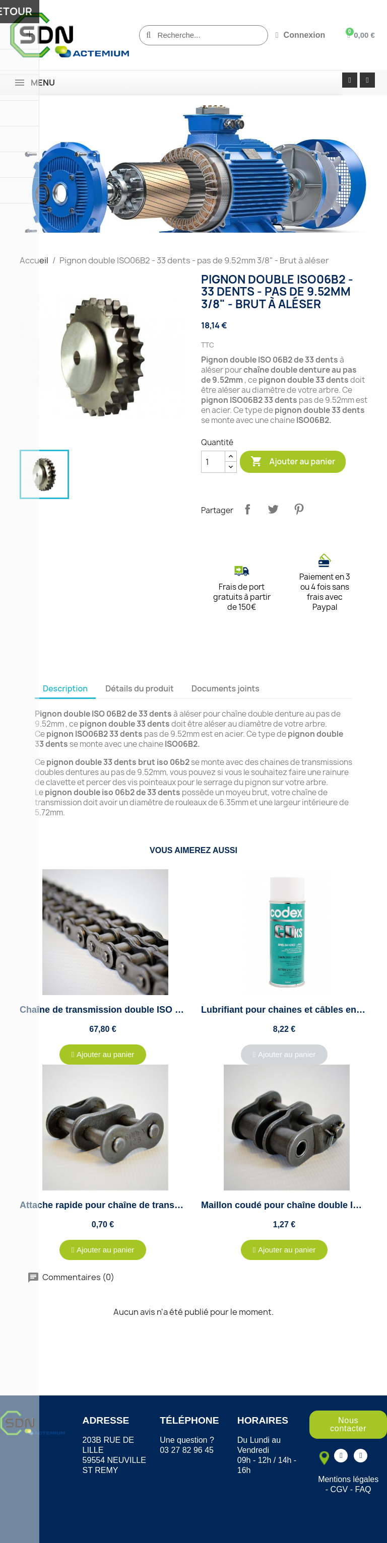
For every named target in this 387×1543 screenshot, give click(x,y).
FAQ (363, 1489)
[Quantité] (213, 462)
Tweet (273, 509)
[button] (103, 1054)
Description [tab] (65, 688)
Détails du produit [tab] (139, 688)
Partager (247, 509)
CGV (339, 1489)
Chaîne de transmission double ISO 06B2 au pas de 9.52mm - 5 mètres (171, 1010)
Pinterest (299, 509)
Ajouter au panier (292, 461)
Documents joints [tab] (225, 688)
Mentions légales (348, 1479)
